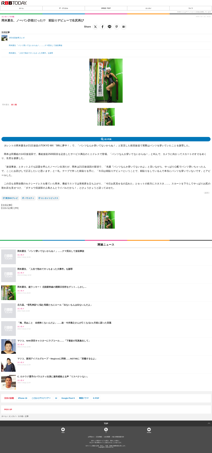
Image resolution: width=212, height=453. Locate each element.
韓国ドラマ (84, 398)
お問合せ (91, 437)
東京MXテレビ (11, 198)
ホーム (21, 8)
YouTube (149, 432)
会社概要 (107, 437)
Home (63, 432)
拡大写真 (107, 139)
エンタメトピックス (49, 198)
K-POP (96, 398)
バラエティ (29, 198)
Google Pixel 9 (68, 398)
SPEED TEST (106, 8)
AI (56, 398)
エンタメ (148, 8)
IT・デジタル (63, 8)
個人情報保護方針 (118, 437)
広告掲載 (99, 437)
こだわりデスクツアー (41, 398)
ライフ (190, 8)
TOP (106, 423)
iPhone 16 (22, 398)
